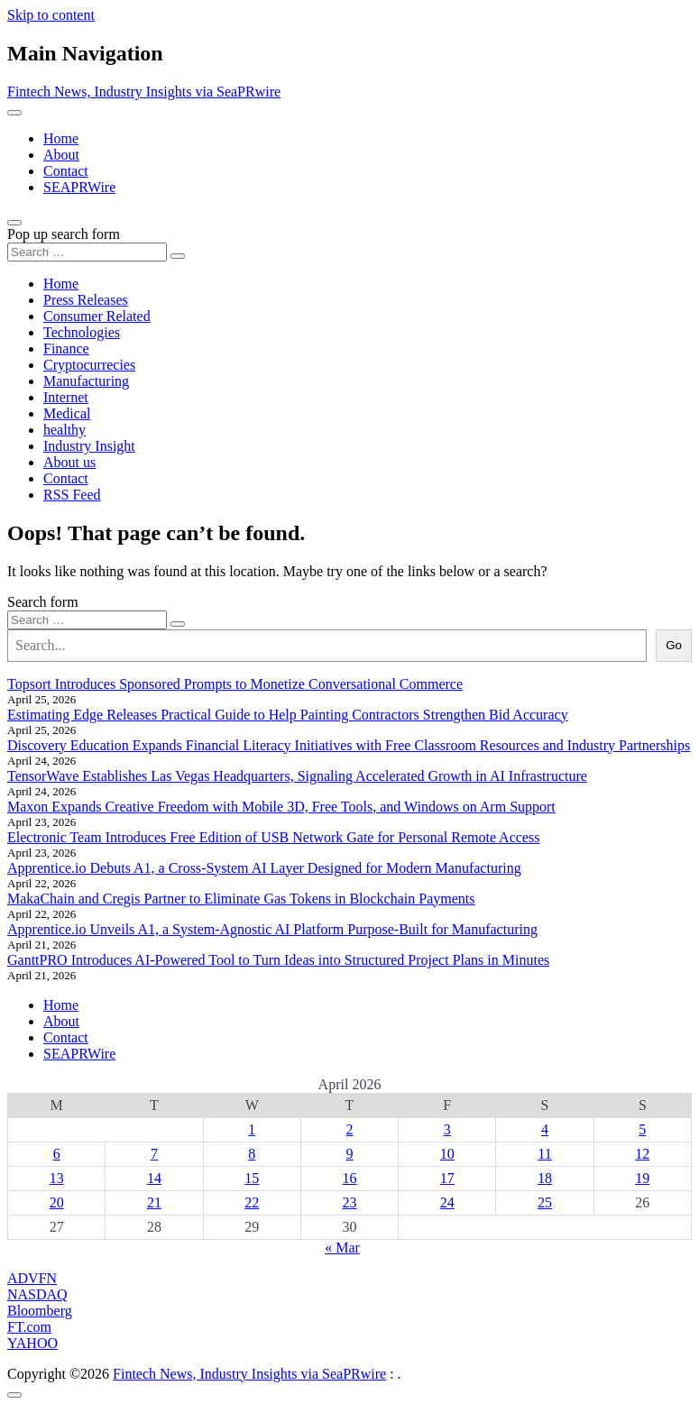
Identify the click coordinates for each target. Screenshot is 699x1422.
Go (674, 645)
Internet (65, 397)
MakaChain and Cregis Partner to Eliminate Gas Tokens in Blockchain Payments (240, 898)
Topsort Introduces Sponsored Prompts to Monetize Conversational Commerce (235, 684)
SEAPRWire (79, 187)
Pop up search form (63, 234)
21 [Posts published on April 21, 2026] (154, 1202)
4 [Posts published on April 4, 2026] (544, 1129)
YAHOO (32, 1343)
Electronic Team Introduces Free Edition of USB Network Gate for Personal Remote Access (273, 837)
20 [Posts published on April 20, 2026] (57, 1202)
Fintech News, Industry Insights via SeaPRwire (144, 91)
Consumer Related (97, 316)
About (61, 154)
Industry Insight (89, 446)
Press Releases (85, 299)
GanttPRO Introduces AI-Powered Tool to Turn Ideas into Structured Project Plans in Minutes (278, 960)
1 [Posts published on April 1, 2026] (251, 1129)
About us (69, 462)
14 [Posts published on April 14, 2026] (154, 1178)
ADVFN (32, 1278)
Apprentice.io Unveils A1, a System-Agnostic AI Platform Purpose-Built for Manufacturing (272, 929)
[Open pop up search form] (14, 222)
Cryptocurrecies (89, 364)
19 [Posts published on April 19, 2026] (642, 1178)
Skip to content (51, 15)
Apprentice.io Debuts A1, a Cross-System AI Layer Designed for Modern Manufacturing (264, 868)
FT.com (29, 1327)
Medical (66, 413)
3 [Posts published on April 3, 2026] (447, 1129)
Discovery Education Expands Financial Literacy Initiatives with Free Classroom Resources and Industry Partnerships (348, 745)
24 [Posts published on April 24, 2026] (447, 1202)
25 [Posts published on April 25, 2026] (545, 1202)
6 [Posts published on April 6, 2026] (56, 1153)
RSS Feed (72, 494)
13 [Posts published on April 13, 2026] (57, 1178)
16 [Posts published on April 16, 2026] (349, 1178)
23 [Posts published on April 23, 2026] (349, 1202)
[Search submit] (177, 256)
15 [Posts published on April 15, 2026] (251, 1178)
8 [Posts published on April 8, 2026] (251, 1153)
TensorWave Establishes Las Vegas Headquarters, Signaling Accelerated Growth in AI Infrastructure (297, 776)
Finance (66, 348)
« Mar (342, 1247)
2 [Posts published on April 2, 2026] (349, 1129)
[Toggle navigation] (14, 112)
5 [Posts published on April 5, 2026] (642, 1129)
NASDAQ (37, 1294)
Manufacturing (86, 381)
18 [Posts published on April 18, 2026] (545, 1178)
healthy (64, 429)
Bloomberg (39, 1310)
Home (60, 138)
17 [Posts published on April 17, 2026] (447, 1178)
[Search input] (87, 252)
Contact (65, 171)
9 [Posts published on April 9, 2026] (349, 1153)
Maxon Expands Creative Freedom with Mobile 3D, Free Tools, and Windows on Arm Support (281, 806)
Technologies (81, 332)
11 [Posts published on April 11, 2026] (544, 1153)
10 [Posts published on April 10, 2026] (447, 1153)
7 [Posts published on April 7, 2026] (154, 1153)
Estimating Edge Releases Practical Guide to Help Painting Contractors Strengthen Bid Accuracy (287, 714)
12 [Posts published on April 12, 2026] (642, 1153)
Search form (42, 602)
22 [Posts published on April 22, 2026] (251, 1202)
